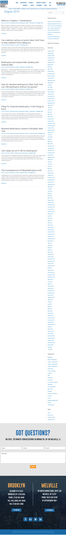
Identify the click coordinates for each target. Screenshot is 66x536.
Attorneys (31, 2)
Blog (50, 5)
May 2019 (50, 113)
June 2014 (50, 246)
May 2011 (50, 307)
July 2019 (50, 108)
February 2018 (51, 147)
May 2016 (50, 194)
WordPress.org (51, 420)
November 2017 (51, 154)
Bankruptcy (12, 24)
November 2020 (51, 77)
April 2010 (50, 328)
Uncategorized (51, 406)
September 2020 (51, 81)
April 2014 (50, 251)
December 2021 (51, 57)
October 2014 (51, 237)
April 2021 (50, 68)
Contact (32, 5)
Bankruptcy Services (42, 2)
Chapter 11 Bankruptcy (30, 24)
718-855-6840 (16, 10)
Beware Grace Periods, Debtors (54, 22)
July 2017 (50, 163)
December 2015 (51, 206)
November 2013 (51, 262)
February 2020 (51, 93)
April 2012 (50, 285)
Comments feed (51, 418)
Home (17, 2)
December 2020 (51, 75)
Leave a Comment (5, 24)
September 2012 (51, 278)
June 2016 (50, 192)
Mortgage (50, 392)
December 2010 (51, 319)
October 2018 (51, 129)
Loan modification (52, 388)
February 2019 (51, 120)
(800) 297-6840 (20, 502)
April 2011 (50, 310)
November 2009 (51, 339)
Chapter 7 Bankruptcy (20, 68)
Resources (26, 5)
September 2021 (51, 63)
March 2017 (50, 172)
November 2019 (51, 99)
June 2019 (50, 111)
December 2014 (51, 233)
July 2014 (50, 244)
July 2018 (50, 136)
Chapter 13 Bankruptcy (53, 365)
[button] (16, 511)
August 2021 (50, 66)
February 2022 (51, 52)
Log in (49, 414)
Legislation (50, 385)
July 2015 (50, 217)
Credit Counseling (51, 372)
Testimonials (39, 5)
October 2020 (51, 79)
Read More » (4, 34)
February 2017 (51, 174)
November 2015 (51, 208)
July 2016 (50, 190)
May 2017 (50, 167)
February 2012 (51, 287)
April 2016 (50, 197)
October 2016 (51, 183)
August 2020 (50, 84)
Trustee (49, 403)
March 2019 (50, 118)
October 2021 (51, 61)
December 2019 (51, 97)
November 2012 (51, 276)
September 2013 (51, 267)
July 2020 (50, 86)
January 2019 (51, 122)
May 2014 (50, 249)
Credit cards (50, 370)
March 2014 (50, 253)
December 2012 (51, 273)
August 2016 (50, 188)
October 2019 (51, 102)
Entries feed (50, 416)
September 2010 (51, 325)
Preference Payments (52, 394)
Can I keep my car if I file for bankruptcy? (19, 152)
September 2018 (51, 131)
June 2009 (50, 350)
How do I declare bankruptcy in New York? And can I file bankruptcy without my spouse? (22, 87)
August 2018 (50, 133)
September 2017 (51, 158)
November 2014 (51, 235)
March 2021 (50, 70)
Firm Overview (23, 2)
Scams (49, 399)
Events (45, 5)
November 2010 (51, 321)
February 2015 (51, 228)
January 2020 (51, 95)
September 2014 (51, 240)
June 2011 (50, 305)
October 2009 (51, 341)
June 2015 (50, 219)
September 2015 (51, 212)
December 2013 (51, 260)
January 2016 (51, 203)
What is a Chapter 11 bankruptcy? (16, 22)
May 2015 (50, 222)
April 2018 (50, 142)
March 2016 (50, 199)
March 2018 (50, 145)
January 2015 (51, 231)
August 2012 (50, 280)
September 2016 (51, 185)
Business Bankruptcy (20, 24)
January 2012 (51, 289)
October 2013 (51, 264)
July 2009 (50, 348)
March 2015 (50, 226)
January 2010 (51, 334)
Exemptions (25, 154)
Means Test (50, 390)
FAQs (50, 2)
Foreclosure (50, 381)
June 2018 (50, 138)
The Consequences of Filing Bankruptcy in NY (21, 171)
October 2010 (51, 323)
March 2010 (50, 330)
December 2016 (51, 179)
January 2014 (51, 258)
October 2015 (51, 210)
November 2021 (51, 59)
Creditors (18, 46)
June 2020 (50, 88)
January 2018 (51, 149)
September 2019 (51, 104)
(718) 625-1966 (18, 505)
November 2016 (51, 181)
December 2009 (51, 337)
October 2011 (51, 296)
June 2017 (50, 165)
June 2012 (50, 283)
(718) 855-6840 (61, 5)
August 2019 (50, 106)
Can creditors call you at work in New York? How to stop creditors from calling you (22, 42)
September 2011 (51, 298)
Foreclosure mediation (53, 383)
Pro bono (50, 397)
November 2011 (51, 294)
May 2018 (50, 140)
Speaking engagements (53, 401)
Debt (36, 134)
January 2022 (51, 54)
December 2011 (51, 292)
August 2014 (50, 242)
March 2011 (50, 312)
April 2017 (50, 169)
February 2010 (51, 332)
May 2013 (50, 269)
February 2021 (51, 72)
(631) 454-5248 (51, 498)
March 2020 (50, 90)
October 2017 (51, 156)
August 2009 (50, 346)
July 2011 (50, 303)
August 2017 (50, 160)
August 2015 (50, 215)
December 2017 (51, 151)
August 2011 (50, 301)
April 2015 (50, 224)
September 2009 (51, 343)
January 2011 (51, 316)
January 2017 (51, 176)
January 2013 (51, 271)
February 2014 (51, 255)
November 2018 (51, 127)
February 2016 (51, 201)
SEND (33, 468)
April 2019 (50, 115)
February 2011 (51, 314)
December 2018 (51, 124)
